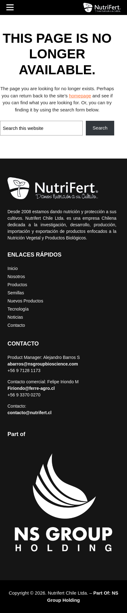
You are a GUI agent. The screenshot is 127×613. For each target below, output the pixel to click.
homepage (80, 95)
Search (100, 127)
